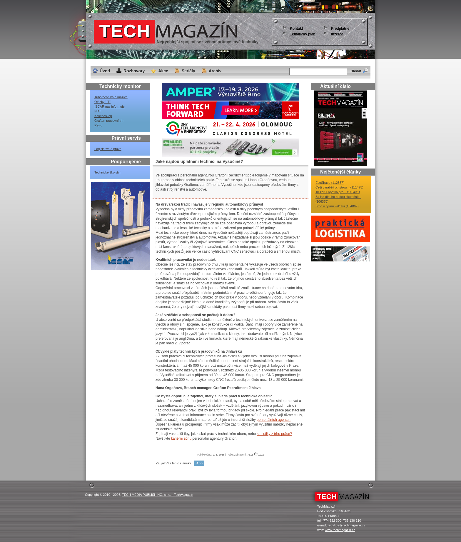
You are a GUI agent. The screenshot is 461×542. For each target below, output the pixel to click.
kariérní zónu (180, 438)
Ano (199, 463)
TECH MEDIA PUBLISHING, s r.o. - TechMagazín (157, 494)
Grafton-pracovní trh (108, 120)
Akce (163, 71)
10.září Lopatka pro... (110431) (337, 192)
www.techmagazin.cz (340, 530)
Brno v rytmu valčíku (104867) (337, 206)
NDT (97, 111)
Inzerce (337, 34)
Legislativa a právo (107, 149)
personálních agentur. (273, 420)
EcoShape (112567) (329, 182)
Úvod (105, 71)
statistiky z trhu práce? (274, 434)
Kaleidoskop (103, 116)
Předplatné (340, 28)
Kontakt (296, 28)
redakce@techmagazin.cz (346, 525)
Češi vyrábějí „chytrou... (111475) (339, 187)
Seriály (188, 71)
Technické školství (107, 172)
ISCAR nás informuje (109, 106)
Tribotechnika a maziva (111, 97)
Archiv (215, 71)
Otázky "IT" (102, 102)
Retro (98, 125)
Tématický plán (302, 34)
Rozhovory (134, 71)
